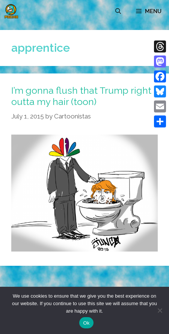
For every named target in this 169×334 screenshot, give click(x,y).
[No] (159, 310)
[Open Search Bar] (118, 11)
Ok (86, 323)
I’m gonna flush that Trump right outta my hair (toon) (81, 96)
